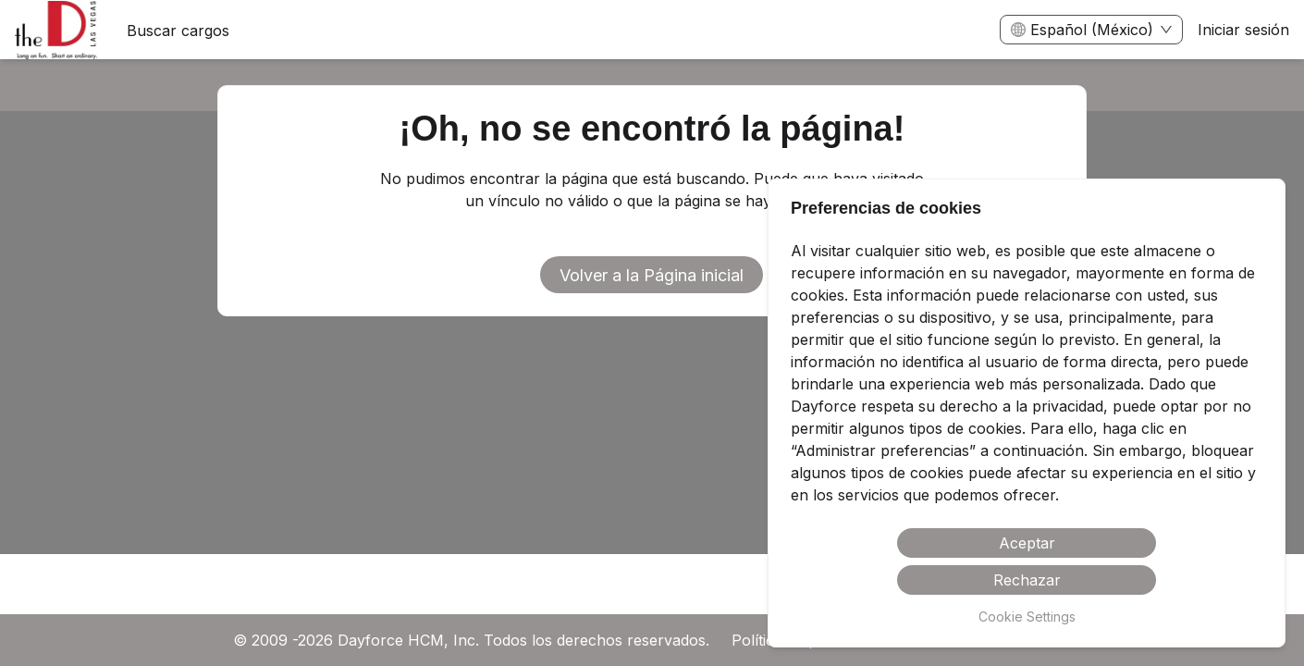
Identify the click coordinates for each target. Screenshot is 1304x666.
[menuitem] (56, 30)
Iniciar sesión (1243, 29)
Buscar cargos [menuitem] (178, 30)
